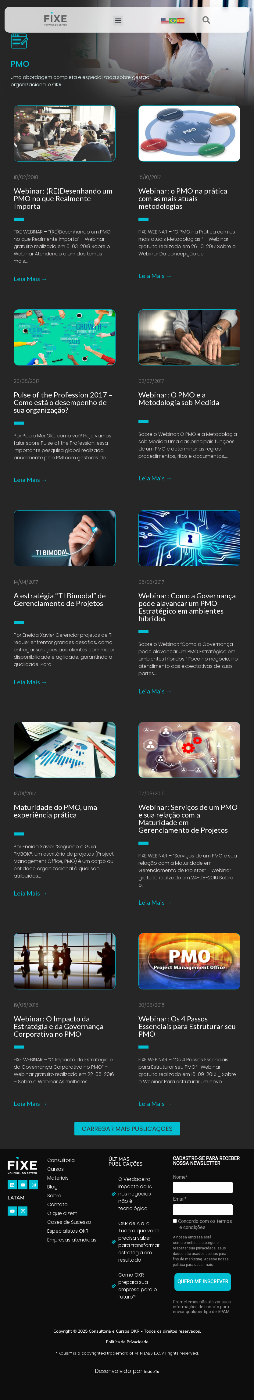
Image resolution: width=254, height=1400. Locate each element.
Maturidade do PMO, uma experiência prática (55, 811)
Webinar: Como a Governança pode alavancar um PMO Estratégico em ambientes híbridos (187, 607)
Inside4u (151, 1371)
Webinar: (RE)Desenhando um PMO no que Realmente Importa (63, 198)
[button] (118, 21)
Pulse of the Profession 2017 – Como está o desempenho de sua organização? (63, 402)
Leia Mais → (30, 278)
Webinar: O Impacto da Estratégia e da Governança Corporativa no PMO (58, 1026)
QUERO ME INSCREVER (202, 1281)
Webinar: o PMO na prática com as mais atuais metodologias (182, 198)
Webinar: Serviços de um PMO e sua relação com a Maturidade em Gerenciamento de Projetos (188, 818)
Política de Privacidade (127, 1341)
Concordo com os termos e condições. (202, 1224)
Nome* (180, 1177)
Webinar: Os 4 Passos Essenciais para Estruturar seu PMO (187, 1026)
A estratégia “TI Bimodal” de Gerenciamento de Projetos (60, 599)
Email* (180, 1199)
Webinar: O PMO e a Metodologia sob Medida (178, 398)
